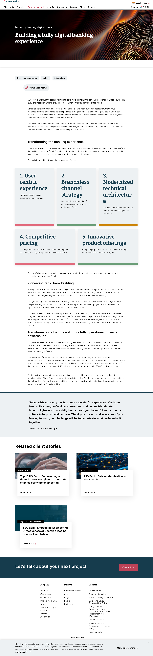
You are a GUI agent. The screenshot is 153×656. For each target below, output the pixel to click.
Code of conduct (96, 624)
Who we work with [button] (36, 9)
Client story (59, 82)
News (42, 608)
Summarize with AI (36, 92)
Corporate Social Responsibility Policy (98, 606)
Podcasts (68, 608)
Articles (67, 598)
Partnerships (45, 601)
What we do (45, 598)
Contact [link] (91, 9)
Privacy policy (95, 595)
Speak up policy (96, 636)
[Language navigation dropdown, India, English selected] (137, 3)
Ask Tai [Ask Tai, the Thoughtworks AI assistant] (146, 9)
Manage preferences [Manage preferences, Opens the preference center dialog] (127, 648)
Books (67, 605)
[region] (76, 648)
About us (44, 595)
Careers (43, 617)
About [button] (82, 9)
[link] (128, 571)
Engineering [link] (62, 9)
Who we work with (48, 605)
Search (134, 9)
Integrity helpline (96, 627)
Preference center (72, 595)
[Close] (148, 642)
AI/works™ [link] (21, 9)
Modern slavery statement (101, 601)
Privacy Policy (24, 652)
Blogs (66, 601)
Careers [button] (73, 9)
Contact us (45, 621)
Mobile (46, 82)
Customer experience (27, 82)
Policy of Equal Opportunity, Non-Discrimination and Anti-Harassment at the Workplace (99, 615)
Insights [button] (50, 9)
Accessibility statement (99, 598)
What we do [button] (9, 9)
